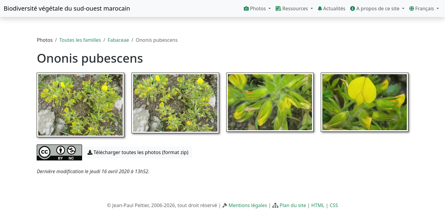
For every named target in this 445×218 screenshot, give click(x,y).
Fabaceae (118, 40)
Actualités (331, 8)
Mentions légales (247, 205)
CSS (334, 205)
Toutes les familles (80, 40)
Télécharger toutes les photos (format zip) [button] (138, 152)
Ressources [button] (292, 8)
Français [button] (422, 8)
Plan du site (293, 205)
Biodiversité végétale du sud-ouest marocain (67, 8)
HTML (317, 205)
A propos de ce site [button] (375, 8)
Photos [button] (255, 8)
